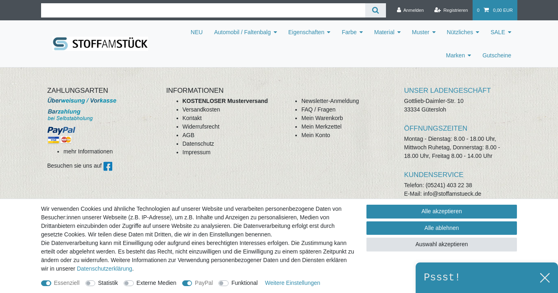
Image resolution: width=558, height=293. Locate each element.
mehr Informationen (88, 151)
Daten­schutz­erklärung (104, 268)
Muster (420, 32)
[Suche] (375, 10)
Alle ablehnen (442, 228)
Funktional (244, 283)
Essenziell (67, 283)
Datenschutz (198, 143)
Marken (455, 55)
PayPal (204, 283)
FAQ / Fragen (318, 109)
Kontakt (192, 118)
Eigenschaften (306, 32)
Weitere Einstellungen (292, 283)
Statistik (108, 283)
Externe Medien (157, 283)
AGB (189, 135)
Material (384, 32)
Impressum (197, 152)
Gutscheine (496, 55)
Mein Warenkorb (322, 118)
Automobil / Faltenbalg (242, 32)
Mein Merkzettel (321, 126)
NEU (197, 32)
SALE (497, 32)
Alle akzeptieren (441, 211)
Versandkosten (201, 109)
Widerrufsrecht (201, 126)
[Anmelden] (410, 10)
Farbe (349, 32)
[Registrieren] (450, 10)
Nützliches (460, 32)
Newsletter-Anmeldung (330, 101)
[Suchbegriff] (203, 10)
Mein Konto (315, 135)
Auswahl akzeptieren (441, 244)
